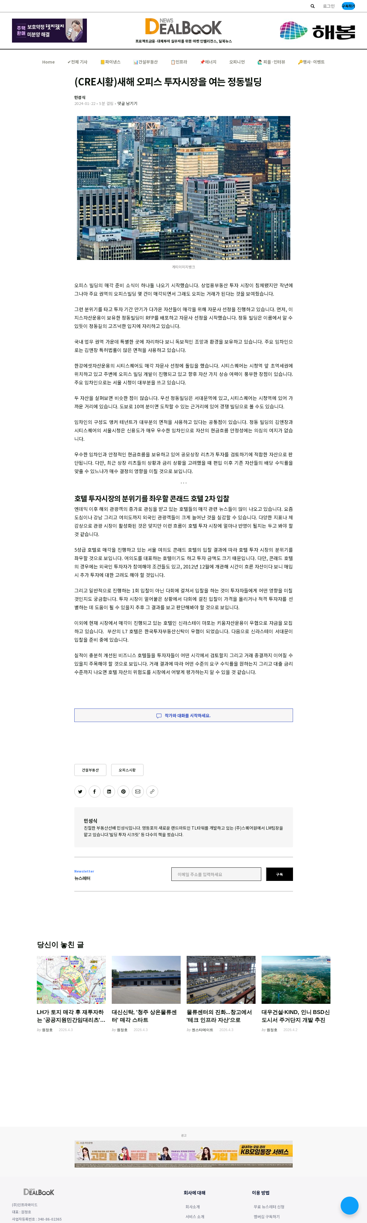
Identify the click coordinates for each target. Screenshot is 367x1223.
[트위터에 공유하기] (80, 792)
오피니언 (237, 62)
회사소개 (192, 1207)
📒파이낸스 (110, 62)
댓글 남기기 (127, 103)
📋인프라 (178, 62)
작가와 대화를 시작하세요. (183, 715)
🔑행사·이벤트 (311, 62)
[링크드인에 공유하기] (109, 792)
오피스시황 (127, 769)
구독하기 (348, 5)
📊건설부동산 (145, 62)
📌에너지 (208, 62)
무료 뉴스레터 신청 (269, 1207)
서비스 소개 (194, 1217)
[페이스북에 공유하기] (95, 792)
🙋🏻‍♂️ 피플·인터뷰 (271, 62)
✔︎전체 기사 (77, 62)
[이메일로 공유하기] (138, 792)
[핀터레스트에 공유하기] (123, 792)
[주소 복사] (152, 792)
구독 (279, 874)
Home (48, 62)
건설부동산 (90, 769)
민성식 (90, 820)
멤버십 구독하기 (267, 1217)
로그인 (329, 6)
